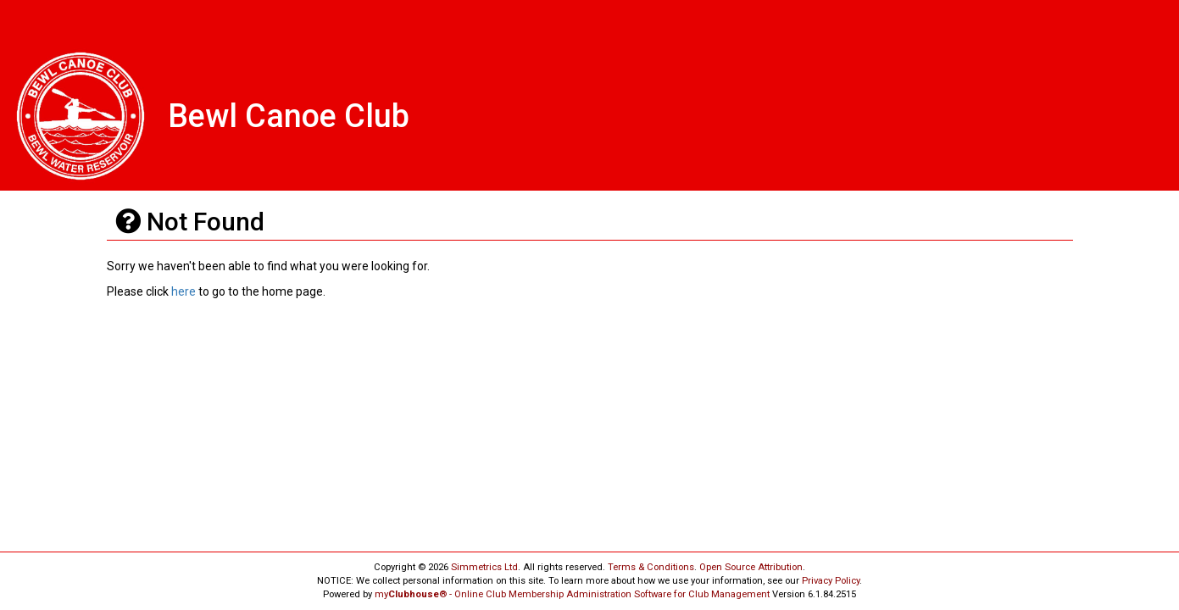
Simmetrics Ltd (484, 567)
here (183, 291)
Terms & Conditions (651, 567)
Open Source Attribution (751, 567)
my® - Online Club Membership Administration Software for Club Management (572, 594)
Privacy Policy (830, 580)
